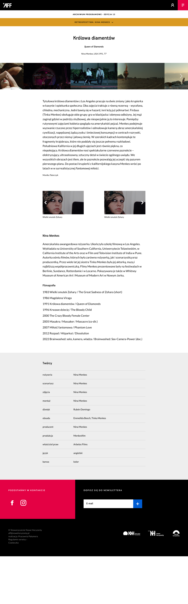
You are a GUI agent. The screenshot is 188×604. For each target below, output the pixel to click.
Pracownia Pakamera (28, 584)
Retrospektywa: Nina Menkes (92, 22)
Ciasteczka (13, 590)
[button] (181, 100)
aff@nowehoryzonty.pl (19, 581)
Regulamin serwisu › (17, 587)
